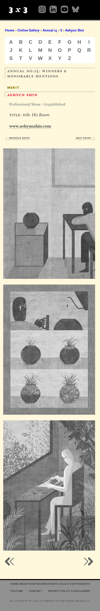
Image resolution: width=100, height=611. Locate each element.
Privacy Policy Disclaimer (69, 590)
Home (9, 30)
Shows (42, 583)
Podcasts (83, 583)
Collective (66, 583)
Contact (35, 590)
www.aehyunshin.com (30, 125)
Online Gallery (28, 30)
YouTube (16, 590)
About (23, 583)
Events (52, 583)
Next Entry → (85, 138)
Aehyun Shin (74, 30)
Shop (33, 583)
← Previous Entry (17, 138)
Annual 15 (50, 30)
